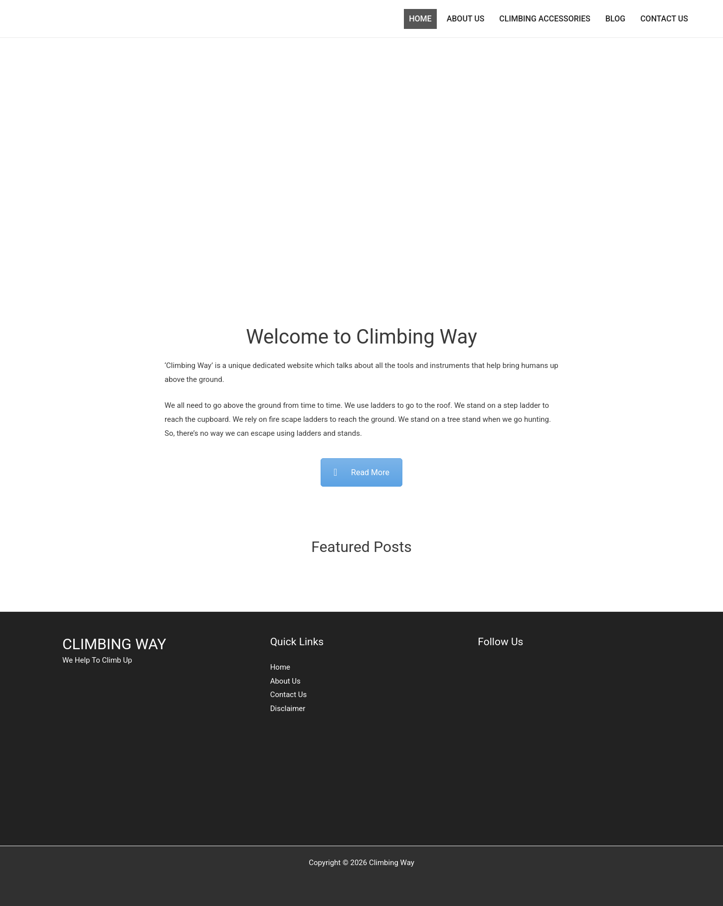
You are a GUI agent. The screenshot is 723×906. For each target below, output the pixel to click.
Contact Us (288, 694)
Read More (361, 472)
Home (280, 667)
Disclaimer (288, 708)
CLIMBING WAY (114, 644)
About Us (285, 681)
